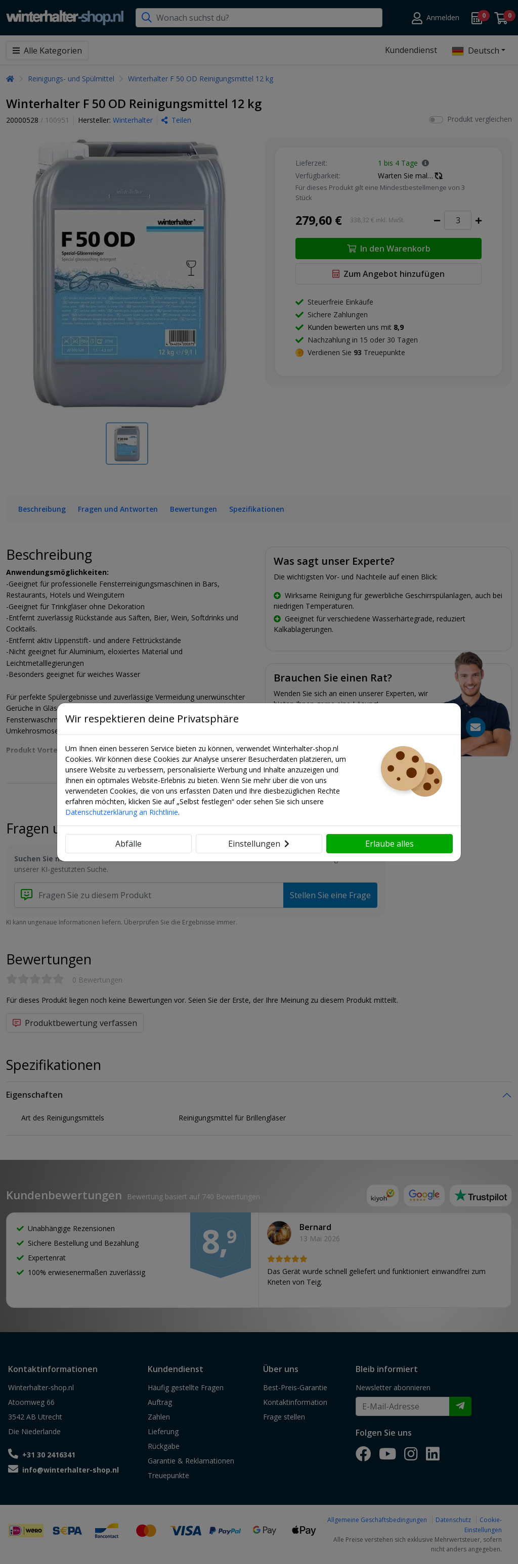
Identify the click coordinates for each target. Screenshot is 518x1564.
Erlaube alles (389, 843)
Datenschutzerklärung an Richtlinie (121, 812)
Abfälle (128, 843)
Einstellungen (258, 843)
